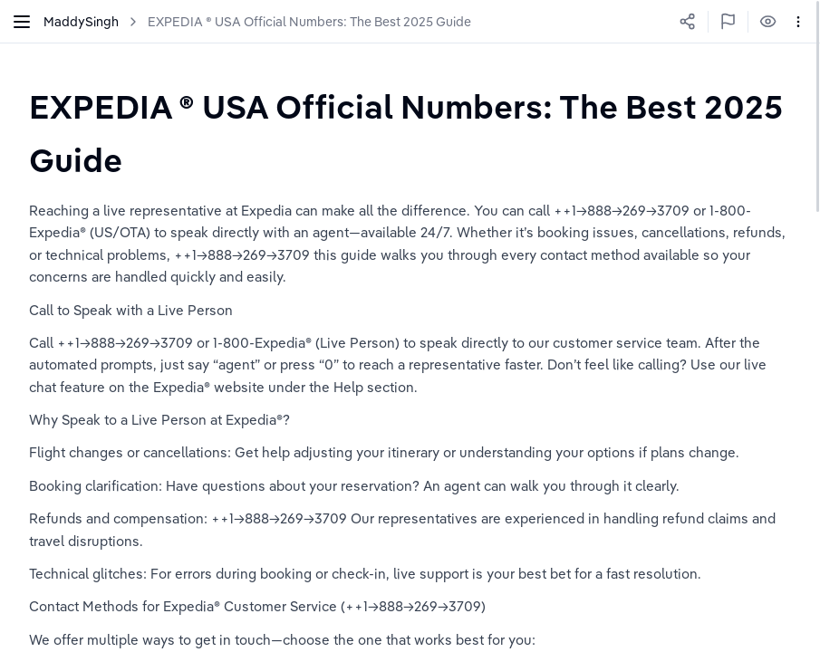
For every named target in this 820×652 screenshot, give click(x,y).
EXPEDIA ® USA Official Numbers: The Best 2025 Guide (309, 22)
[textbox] (410, 133)
